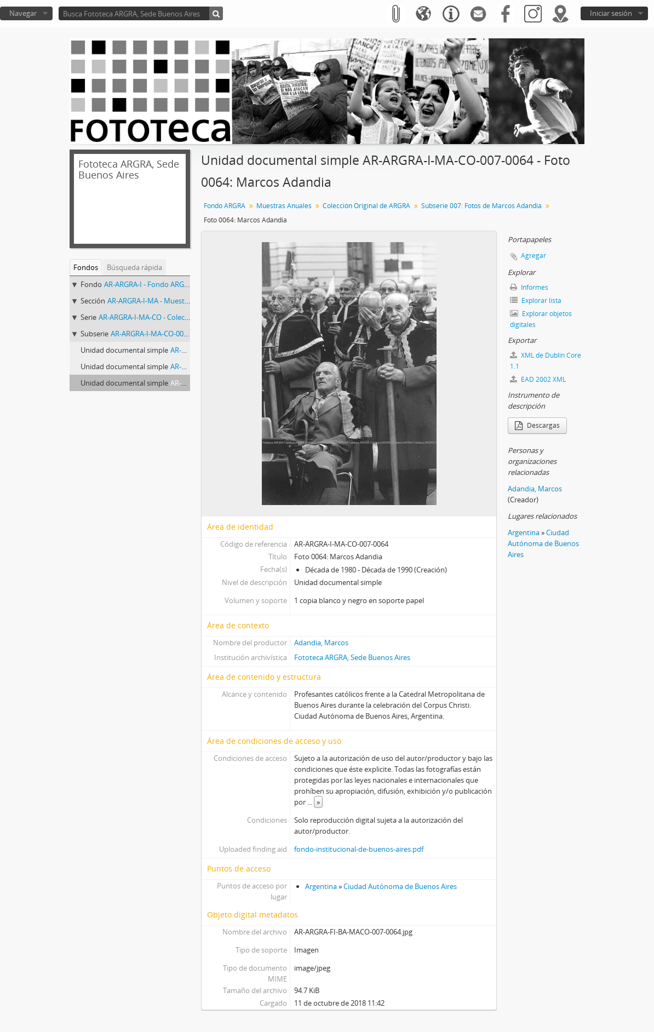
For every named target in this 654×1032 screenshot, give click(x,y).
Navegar (23, 13)
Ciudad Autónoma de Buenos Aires (400, 886)
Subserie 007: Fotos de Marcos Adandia (481, 205)
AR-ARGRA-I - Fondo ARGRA (148, 284)
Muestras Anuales (284, 205)
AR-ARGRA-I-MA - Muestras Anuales (164, 301)
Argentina (321, 886)
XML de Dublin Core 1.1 (545, 361)
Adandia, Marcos (321, 642)
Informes (529, 287)
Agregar (533, 255)
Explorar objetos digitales (541, 319)
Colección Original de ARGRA (366, 205)
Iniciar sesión (611, 13)
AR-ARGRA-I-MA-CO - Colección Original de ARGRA (179, 317)
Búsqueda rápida (134, 267)
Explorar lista (535, 300)
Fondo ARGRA (224, 205)
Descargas (537, 425)
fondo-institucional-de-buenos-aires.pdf (358, 849)
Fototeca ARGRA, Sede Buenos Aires (352, 657)
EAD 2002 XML (538, 379)
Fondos (85, 267)
